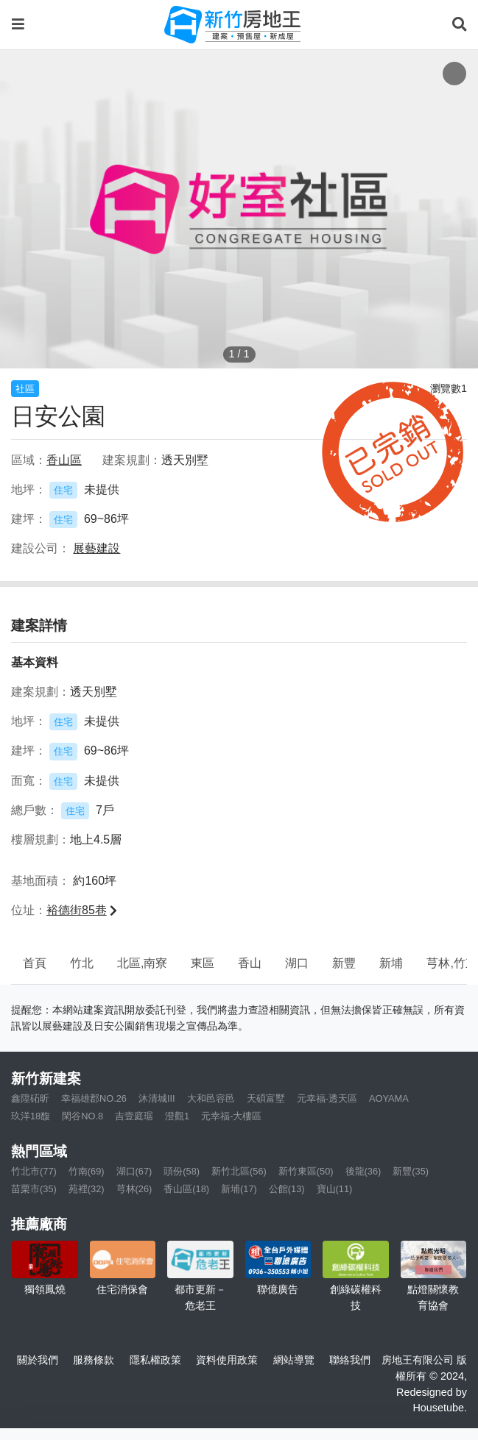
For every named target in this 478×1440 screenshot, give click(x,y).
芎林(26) (134, 1188)
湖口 (297, 963)
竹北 (82, 963)
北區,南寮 (142, 963)
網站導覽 (293, 1360)
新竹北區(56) (239, 1171)
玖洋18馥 (30, 1116)
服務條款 (93, 1360)
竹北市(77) (34, 1171)
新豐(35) (411, 1171)
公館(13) (287, 1188)
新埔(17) (239, 1188)
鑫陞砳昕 (30, 1098)
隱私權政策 (155, 1360)
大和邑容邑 (211, 1098)
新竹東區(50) (306, 1171)
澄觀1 (177, 1116)
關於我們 (37, 1360)
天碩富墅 (266, 1098)
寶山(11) (335, 1188)
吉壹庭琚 (134, 1116)
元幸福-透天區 (327, 1098)
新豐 (344, 963)
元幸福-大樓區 (231, 1116)
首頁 (34, 963)
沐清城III (156, 1098)
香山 (249, 963)
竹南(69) (86, 1171)
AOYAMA (389, 1098)
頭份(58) (182, 1171)
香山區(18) (186, 1188)
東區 (202, 963)
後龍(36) (363, 1171)
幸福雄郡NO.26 (94, 1098)
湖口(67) (134, 1171)
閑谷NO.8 (82, 1116)
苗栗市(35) (34, 1188)
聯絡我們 (349, 1360)
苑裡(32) (86, 1188)
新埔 (391, 963)
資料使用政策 (227, 1360)
